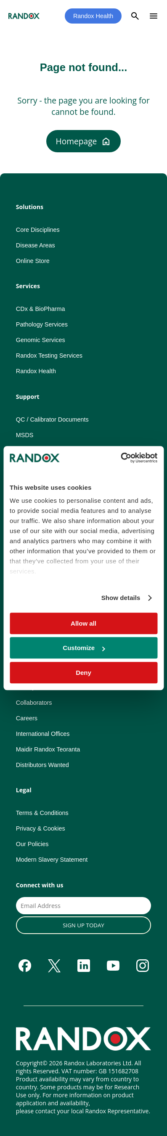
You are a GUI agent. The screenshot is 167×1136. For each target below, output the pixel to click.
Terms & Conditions (42, 813)
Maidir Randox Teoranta (48, 749)
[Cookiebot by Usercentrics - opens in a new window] (120, 457)
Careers (26, 718)
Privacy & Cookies (40, 828)
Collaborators (34, 702)
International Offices (43, 733)
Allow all (83, 623)
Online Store (33, 260)
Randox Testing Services (49, 355)
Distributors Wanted (42, 765)
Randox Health (93, 16)
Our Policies (32, 844)
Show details (120, 597)
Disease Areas (35, 245)
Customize (84, 647)
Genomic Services (40, 340)
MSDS (25, 435)
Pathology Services (42, 324)
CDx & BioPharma (40, 308)
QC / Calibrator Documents (52, 419)
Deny (83, 672)
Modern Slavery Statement (51, 859)
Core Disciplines (38, 229)
